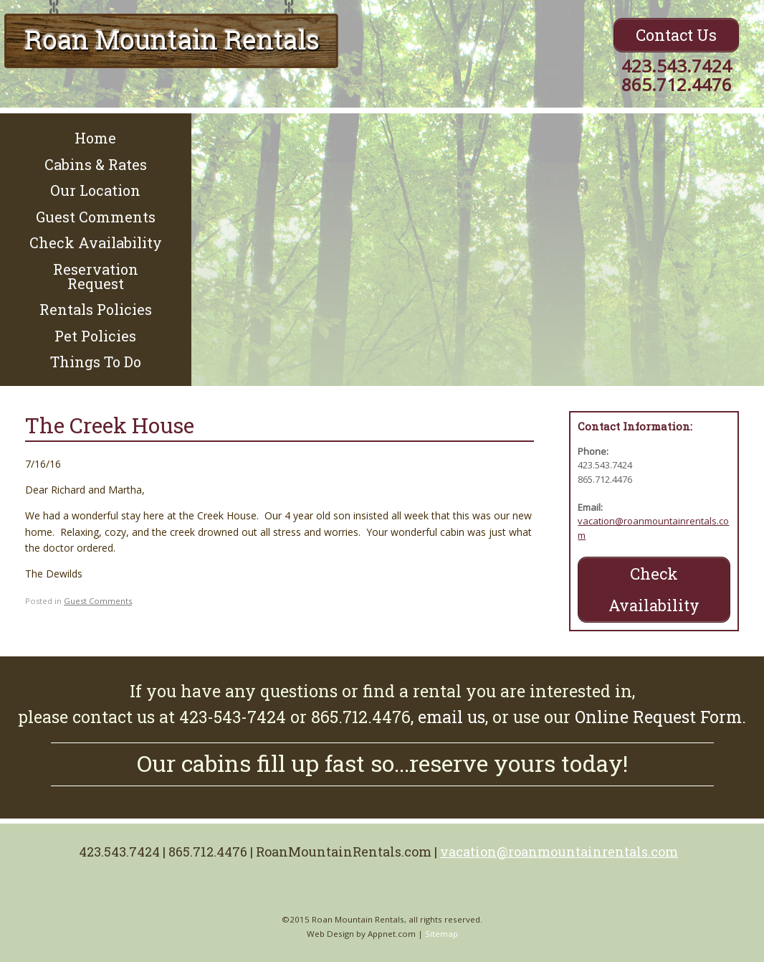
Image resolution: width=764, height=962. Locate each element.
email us (451, 716)
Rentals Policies (95, 309)
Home (95, 137)
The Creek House (109, 425)
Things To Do (95, 361)
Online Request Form (658, 716)
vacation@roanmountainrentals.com (559, 851)
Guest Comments (96, 216)
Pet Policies (95, 335)
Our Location (95, 190)
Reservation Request (95, 276)
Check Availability (95, 242)
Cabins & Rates (95, 164)
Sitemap (441, 933)
